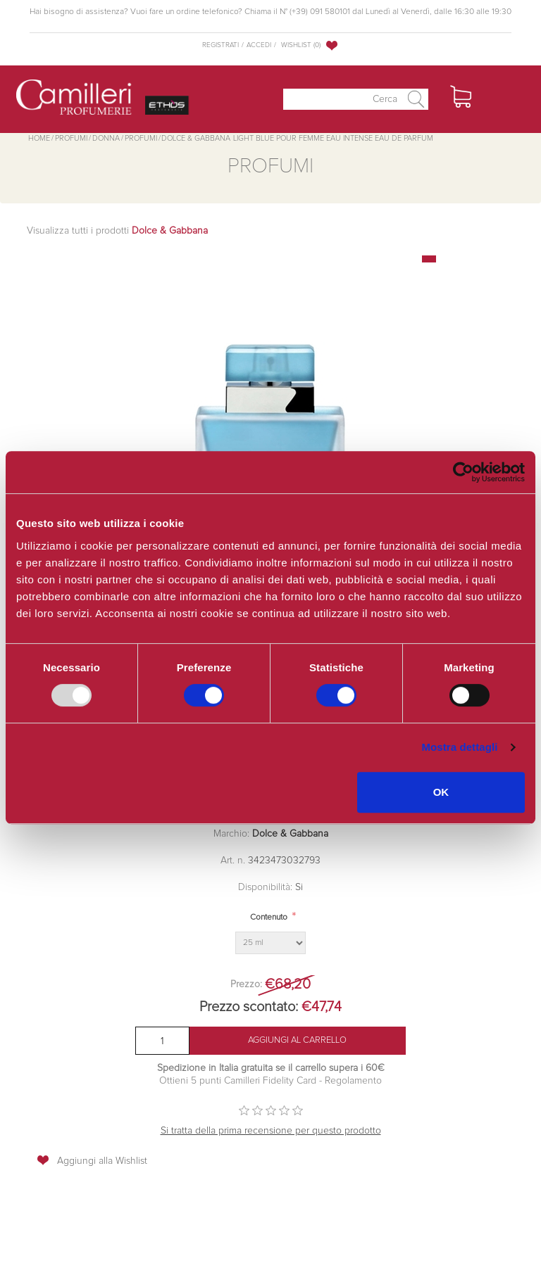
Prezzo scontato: (248, 1007)
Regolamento (352, 1081)
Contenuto (268, 917)
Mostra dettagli (459, 747)
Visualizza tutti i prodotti (117, 231)
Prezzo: (246, 984)
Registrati (220, 45)
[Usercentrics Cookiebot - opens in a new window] (463, 472)
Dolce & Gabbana (290, 834)
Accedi (259, 45)
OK (441, 792)
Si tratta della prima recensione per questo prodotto (271, 1131)
